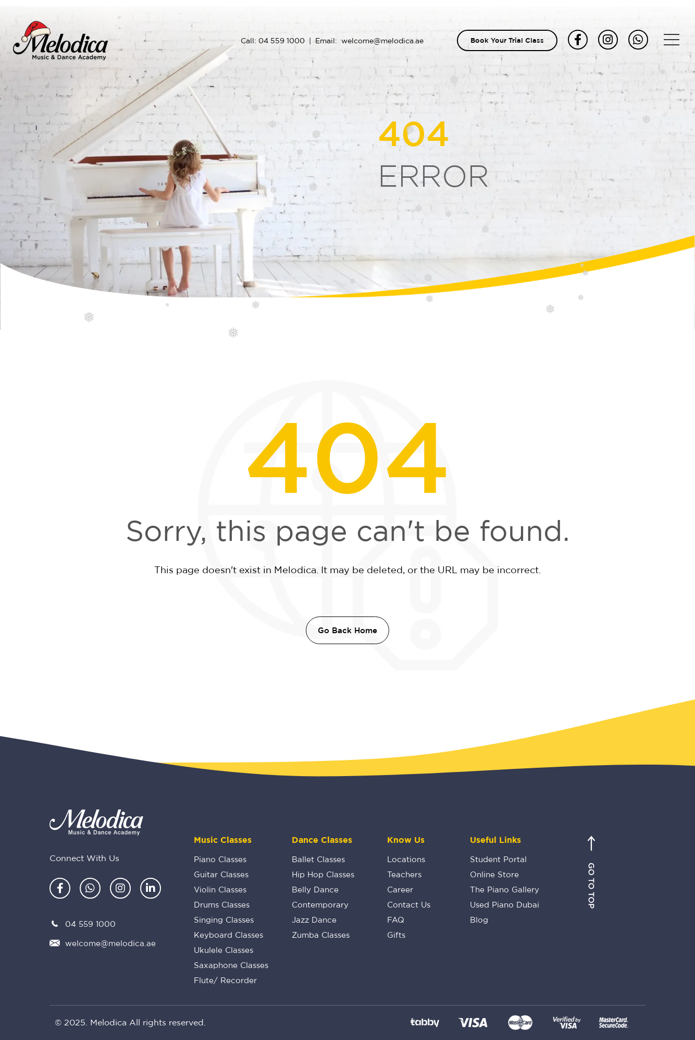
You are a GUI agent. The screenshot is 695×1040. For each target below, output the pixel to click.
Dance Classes (322, 839)
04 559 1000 (281, 40)
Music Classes (223, 839)
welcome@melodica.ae (382, 40)
